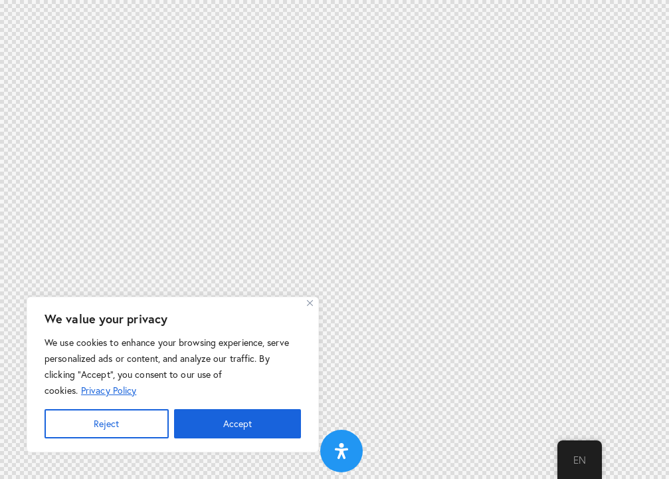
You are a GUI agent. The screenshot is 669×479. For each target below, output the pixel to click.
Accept (237, 423)
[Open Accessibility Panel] (341, 451)
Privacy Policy (108, 390)
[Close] (310, 303)
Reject (106, 423)
